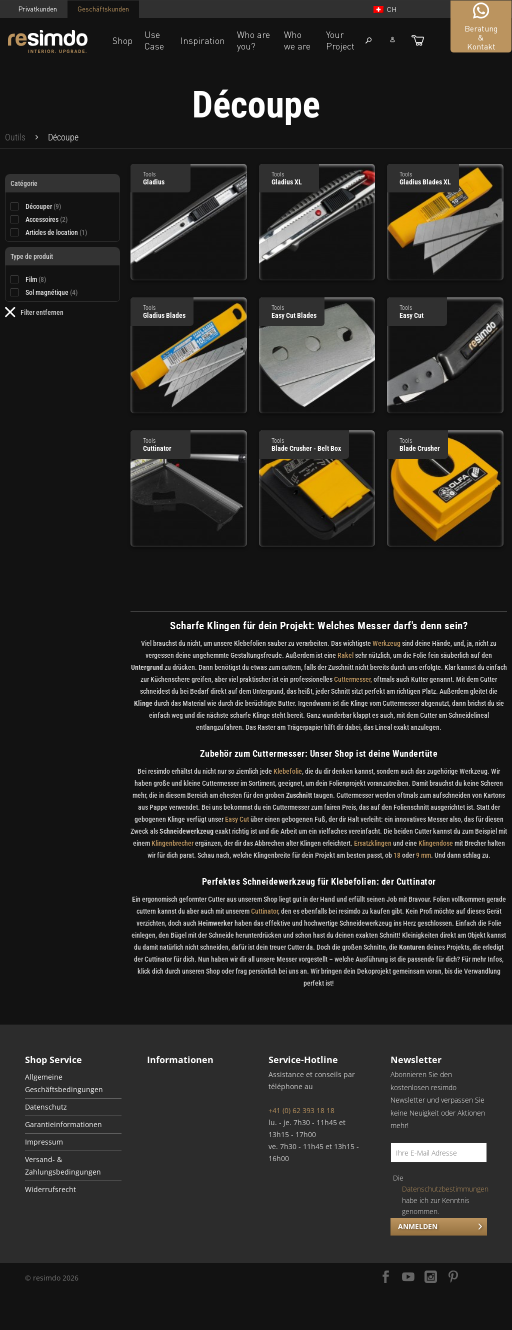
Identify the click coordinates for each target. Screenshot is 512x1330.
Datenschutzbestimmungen (445, 1189)
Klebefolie (287, 771)
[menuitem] (15, 137)
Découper (44, 206)
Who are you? (253, 40)
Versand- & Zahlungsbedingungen (63, 1166)
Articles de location (57, 232)
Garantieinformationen (63, 1124)
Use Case (154, 40)
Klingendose (435, 843)
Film (36, 279)
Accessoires (47, 219)
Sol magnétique (52, 292)
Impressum (44, 1142)
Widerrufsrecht (50, 1189)
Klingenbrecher (173, 843)
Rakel (346, 655)
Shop (122, 40)
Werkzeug (386, 643)
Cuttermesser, (353, 679)
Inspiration (202, 40)
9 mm (423, 855)
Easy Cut (237, 819)
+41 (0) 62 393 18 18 (301, 1110)
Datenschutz (46, 1107)
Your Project (340, 40)
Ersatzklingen (373, 843)
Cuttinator (264, 911)
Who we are (297, 40)
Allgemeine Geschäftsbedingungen (64, 1083)
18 (397, 855)
